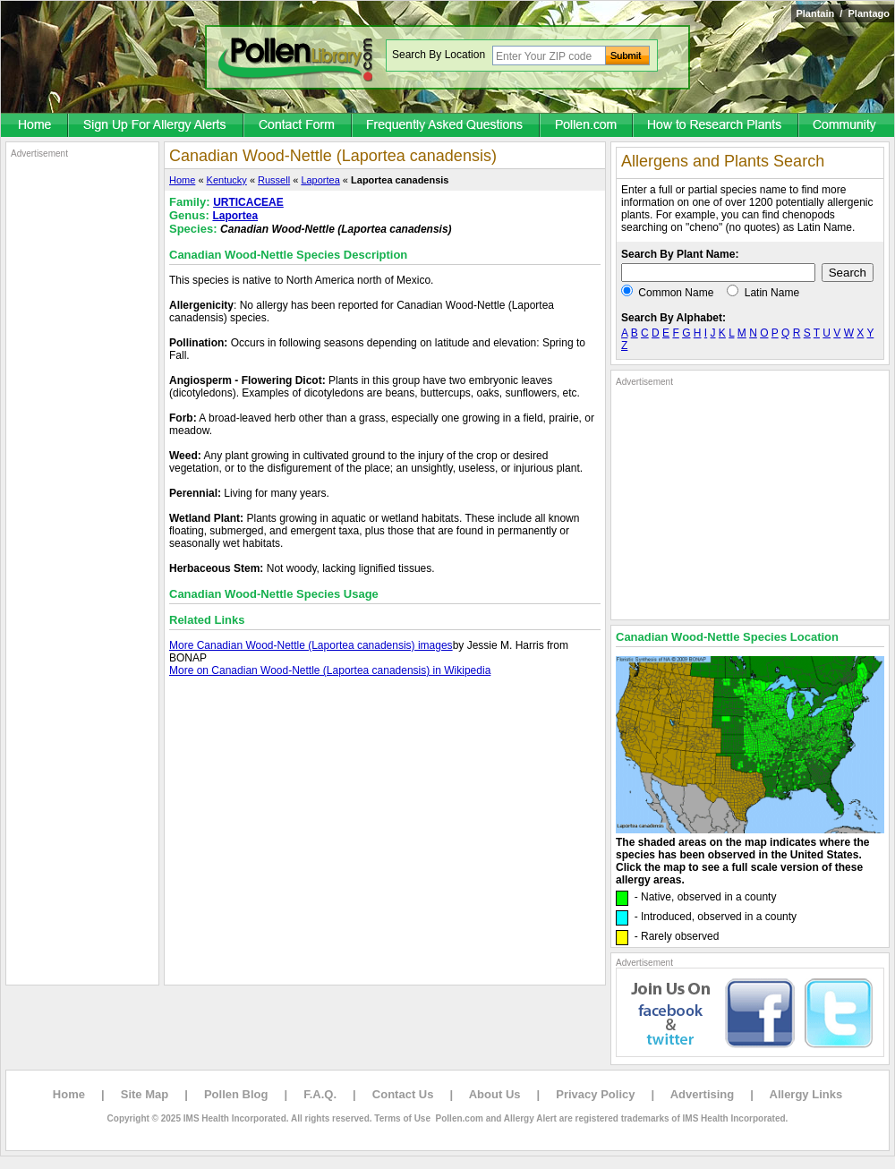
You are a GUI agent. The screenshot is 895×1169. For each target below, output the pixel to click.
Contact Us (403, 1094)
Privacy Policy (595, 1094)
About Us (495, 1094)
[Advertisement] (82, 427)
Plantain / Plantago (843, 13)
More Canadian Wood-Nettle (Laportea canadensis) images (311, 645)
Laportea (320, 180)
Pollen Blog (236, 1094)
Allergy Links (806, 1094)
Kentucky (227, 180)
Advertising (702, 1094)
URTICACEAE (248, 202)
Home (182, 180)
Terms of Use (402, 1118)
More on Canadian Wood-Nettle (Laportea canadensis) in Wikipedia (329, 670)
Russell (274, 180)
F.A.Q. (320, 1094)
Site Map (144, 1094)
